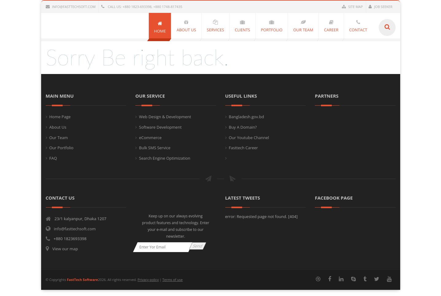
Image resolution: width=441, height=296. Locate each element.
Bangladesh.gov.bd (246, 116)
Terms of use (172, 279)
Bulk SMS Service (154, 147)
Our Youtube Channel (249, 137)
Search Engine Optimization (164, 158)
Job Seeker (380, 6)
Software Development (160, 127)
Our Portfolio (61, 147)
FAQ (53, 158)
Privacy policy (148, 279)
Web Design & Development (165, 116)
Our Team (58, 137)
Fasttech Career (243, 147)
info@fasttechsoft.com (71, 6)
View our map (65, 248)
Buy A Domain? (243, 127)
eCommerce (150, 137)
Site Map (352, 6)
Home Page (60, 116)
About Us (58, 127)
